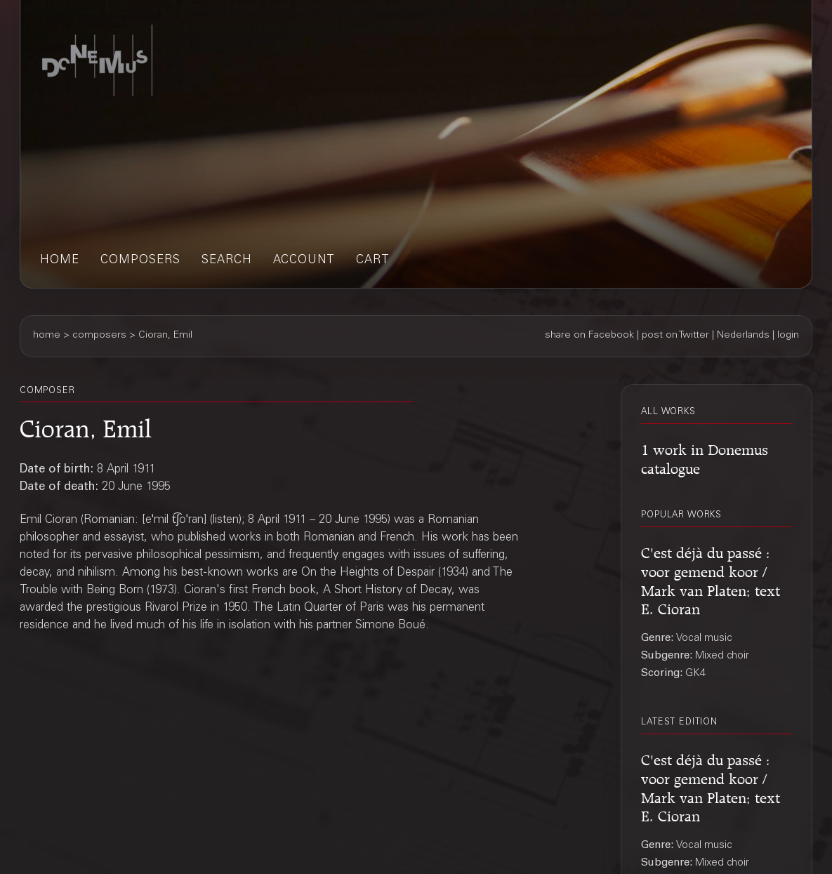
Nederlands (743, 335)
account (304, 261)
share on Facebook (589, 335)
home (59, 261)
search (227, 261)
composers (140, 261)
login (788, 335)
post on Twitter (675, 335)
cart (373, 261)
